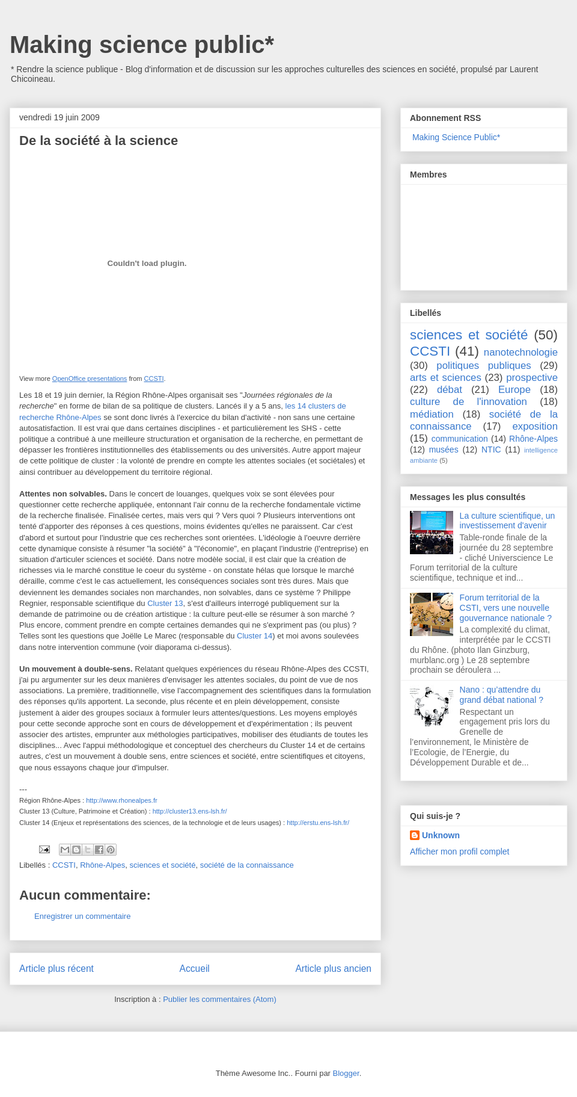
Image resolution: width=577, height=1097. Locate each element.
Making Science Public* (456, 137)
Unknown (441, 835)
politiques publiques (483, 365)
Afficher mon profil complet (459, 851)
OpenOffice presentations (89, 378)
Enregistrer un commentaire (82, 916)
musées (444, 449)
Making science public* (142, 44)
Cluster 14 (254, 635)
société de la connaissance (247, 865)
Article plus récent (56, 968)
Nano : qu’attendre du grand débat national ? (501, 695)
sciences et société (163, 865)
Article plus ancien (333, 968)
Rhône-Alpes (102, 865)
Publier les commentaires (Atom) (219, 999)
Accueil (195, 968)
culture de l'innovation (468, 401)
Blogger (346, 1073)
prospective (532, 377)
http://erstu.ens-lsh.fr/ (318, 822)
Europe (514, 389)
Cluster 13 (165, 603)
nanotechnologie (521, 352)
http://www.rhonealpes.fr (121, 800)
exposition (535, 426)
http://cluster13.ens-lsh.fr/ (190, 811)
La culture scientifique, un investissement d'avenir (507, 521)
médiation (432, 414)
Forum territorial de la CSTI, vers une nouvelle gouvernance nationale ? (506, 608)
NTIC (491, 449)
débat (449, 389)
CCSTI (154, 378)
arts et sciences (445, 377)
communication (460, 438)
